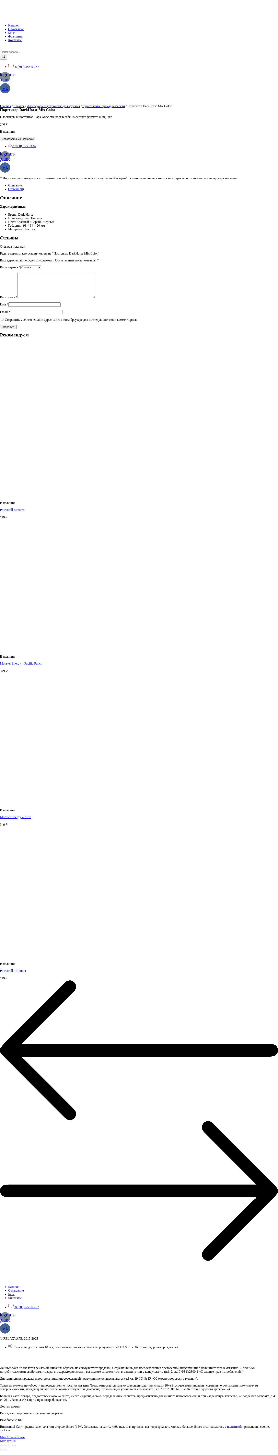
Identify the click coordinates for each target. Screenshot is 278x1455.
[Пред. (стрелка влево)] (1, 1454)
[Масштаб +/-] (13, 1450)
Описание (15, 185)
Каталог (18, 106)
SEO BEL (32, 1366)
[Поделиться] (5, 1450)
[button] (12, 1442)
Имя (4, 309)
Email (5, 317)
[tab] (143, 185)
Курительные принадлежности (103, 106)
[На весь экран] (9, 1450)
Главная (5, 106)
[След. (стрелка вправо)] (5, 1454)
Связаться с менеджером (18, 138)
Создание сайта (10, 1366)
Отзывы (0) (16, 189)
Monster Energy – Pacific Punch (21, 668)
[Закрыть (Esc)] (1, 1450)
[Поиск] (3, 57)
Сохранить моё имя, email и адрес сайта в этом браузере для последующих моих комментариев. (71, 324)
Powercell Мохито (12, 514)
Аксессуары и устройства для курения (53, 106)
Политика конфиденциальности (22, 1359)
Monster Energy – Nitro (15, 822)
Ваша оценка (10, 267)
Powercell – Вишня (13, 975)
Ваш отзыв (9, 302)
